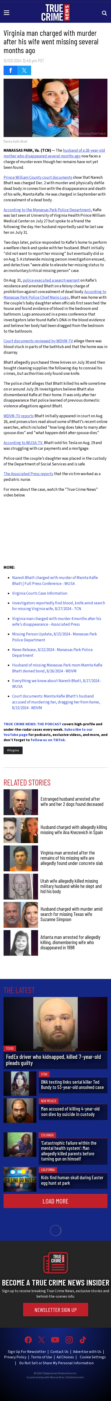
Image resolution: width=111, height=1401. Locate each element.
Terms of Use (41, 1357)
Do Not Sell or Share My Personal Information (56, 1363)
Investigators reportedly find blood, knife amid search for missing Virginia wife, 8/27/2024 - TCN (58, 606)
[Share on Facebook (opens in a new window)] (10, 70)
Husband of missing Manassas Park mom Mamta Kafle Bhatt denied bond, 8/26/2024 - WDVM (57, 668)
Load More (55, 1201)
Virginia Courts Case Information (39, 593)
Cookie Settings (93, 1357)
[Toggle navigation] (7, 12)
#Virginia (13, 750)
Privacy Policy (15, 1357)
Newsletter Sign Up (55, 1309)
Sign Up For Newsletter (27, 1351)
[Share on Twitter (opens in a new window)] (24, 70)
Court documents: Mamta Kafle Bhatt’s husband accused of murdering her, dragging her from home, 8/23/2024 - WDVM (56, 702)
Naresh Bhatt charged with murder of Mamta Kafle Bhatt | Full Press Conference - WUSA (55, 580)
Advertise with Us (87, 1351)
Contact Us (59, 1351)
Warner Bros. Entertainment (67, 1377)
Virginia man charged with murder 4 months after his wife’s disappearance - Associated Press (56, 621)
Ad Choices (65, 1357)
